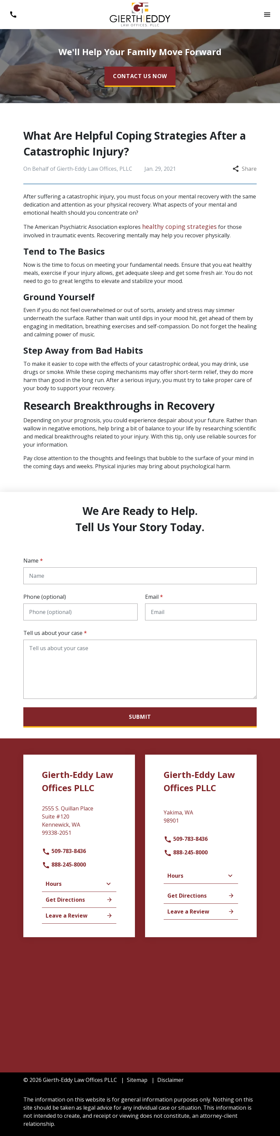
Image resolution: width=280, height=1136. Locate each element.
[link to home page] (140, 14)
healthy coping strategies (179, 226)
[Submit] (140, 717)
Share (245, 168)
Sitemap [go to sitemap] (137, 1080)
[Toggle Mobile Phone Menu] (13, 14)
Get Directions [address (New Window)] (79, 900)
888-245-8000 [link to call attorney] (64, 864)
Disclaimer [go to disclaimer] (170, 1080)
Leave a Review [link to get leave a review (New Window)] (79, 916)
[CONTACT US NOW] (140, 77)
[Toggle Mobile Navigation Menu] (267, 14)
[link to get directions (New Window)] (79, 823)
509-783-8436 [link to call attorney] (64, 851)
